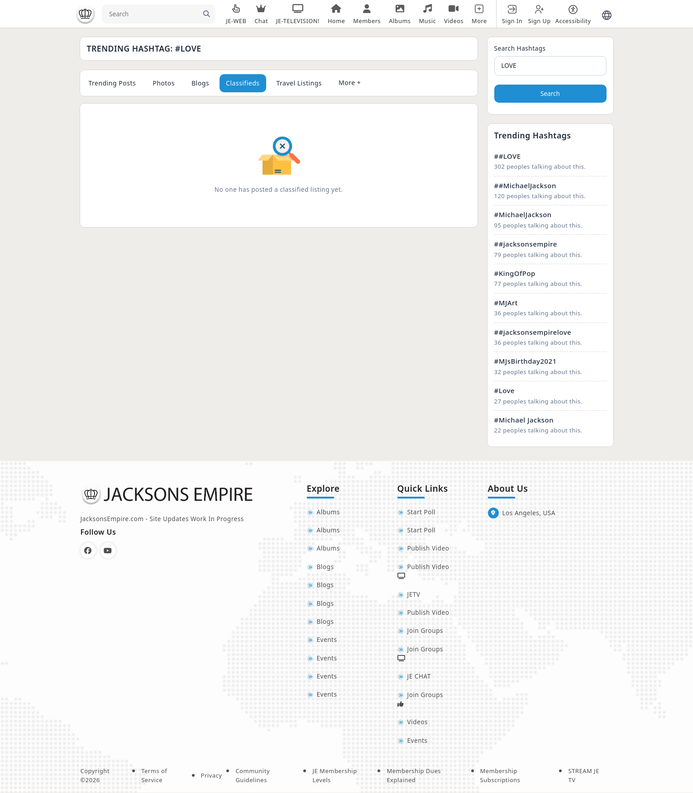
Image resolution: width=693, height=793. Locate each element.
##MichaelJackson (525, 185)
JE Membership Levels (334, 775)
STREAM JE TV (583, 775)
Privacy (211, 775)
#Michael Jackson (524, 419)
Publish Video (428, 548)
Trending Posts (112, 83)
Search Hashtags (520, 48)
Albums (328, 512)
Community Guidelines (252, 775)
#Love (504, 390)
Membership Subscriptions (500, 775)
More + (350, 82)
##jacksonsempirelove (533, 332)
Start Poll (421, 512)
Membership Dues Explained (414, 775)
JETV (414, 594)
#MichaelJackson (523, 214)
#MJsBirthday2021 (525, 361)
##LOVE (507, 156)
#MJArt (506, 302)
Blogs (200, 83)
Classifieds (243, 83)
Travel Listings (299, 83)
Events (327, 640)
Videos (417, 722)
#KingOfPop (514, 273)
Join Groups (425, 631)
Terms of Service (154, 775)
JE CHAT (419, 676)
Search (550, 93)
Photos (164, 83)
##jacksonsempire (525, 243)
